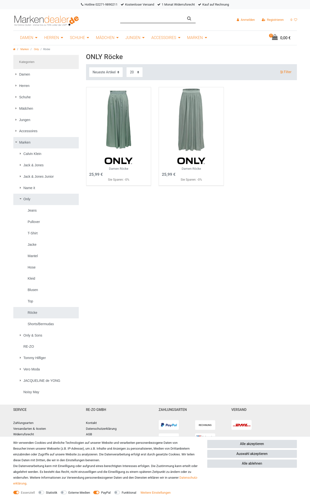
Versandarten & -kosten (29, 428)
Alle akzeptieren (252, 444)
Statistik (51, 492)
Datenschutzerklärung (101, 428)
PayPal (106, 492)
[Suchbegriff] (151, 18)
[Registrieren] (272, 20)
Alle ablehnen (252, 463)
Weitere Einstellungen (155, 492)
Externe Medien (79, 492)
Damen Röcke (118, 162)
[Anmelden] (245, 20)
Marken (195, 37)
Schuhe (77, 37)
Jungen (132, 37)
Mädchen (105, 37)
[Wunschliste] (293, 20)
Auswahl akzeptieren (252, 454)
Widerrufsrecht (23, 434)
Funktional (129, 492)
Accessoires (163, 37)
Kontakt (91, 423)
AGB (89, 434)
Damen (26, 37)
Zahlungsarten (23, 423)
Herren (51, 37)
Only (36, 49)
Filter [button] (286, 72)
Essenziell (28, 492)
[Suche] (189, 18)
